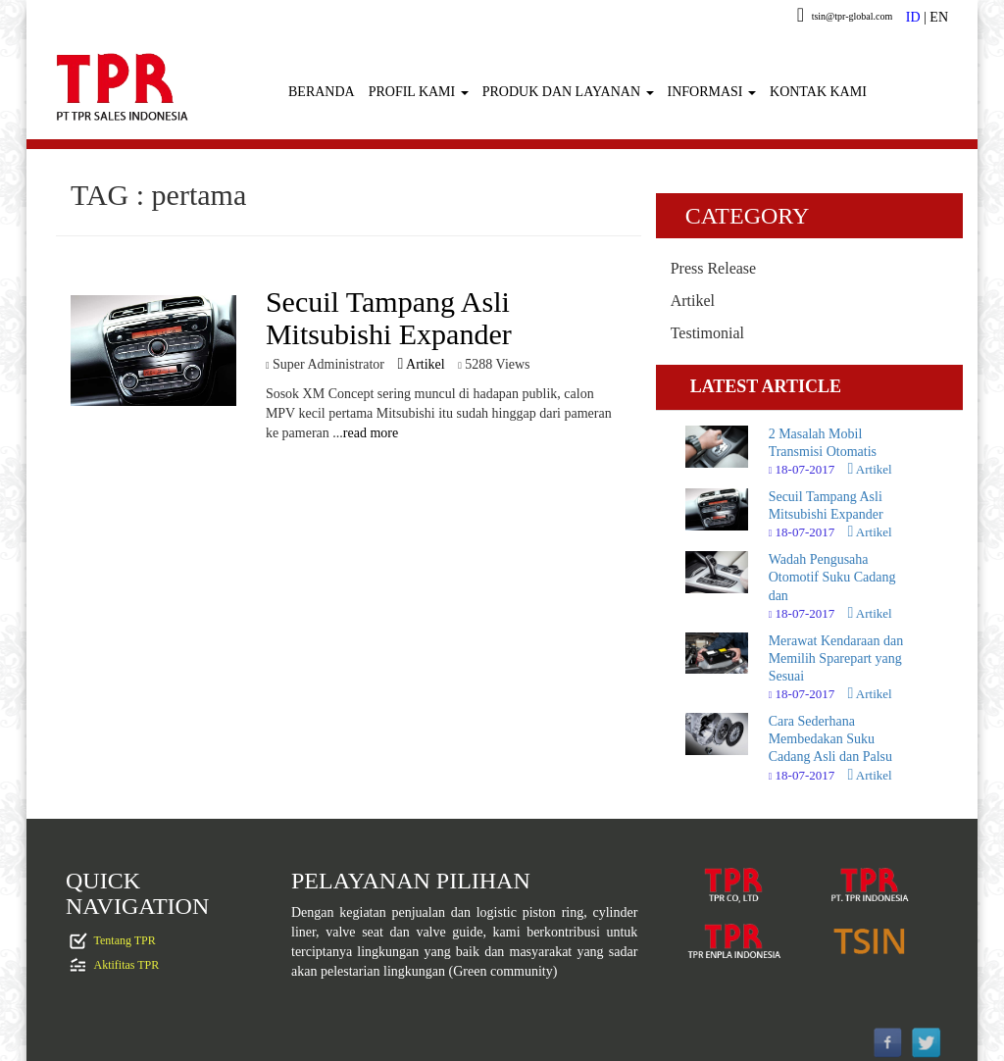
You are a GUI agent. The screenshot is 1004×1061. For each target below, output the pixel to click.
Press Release (714, 268)
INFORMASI (712, 91)
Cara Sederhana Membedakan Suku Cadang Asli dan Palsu (830, 739)
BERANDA (321, 91)
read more (370, 433)
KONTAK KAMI (818, 91)
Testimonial (707, 333)
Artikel (420, 364)
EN (938, 17)
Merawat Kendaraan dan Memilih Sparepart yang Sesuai (836, 658)
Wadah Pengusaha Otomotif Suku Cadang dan (832, 577)
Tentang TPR (125, 940)
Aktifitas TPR (127, 965)
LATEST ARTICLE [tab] (765, 386)
